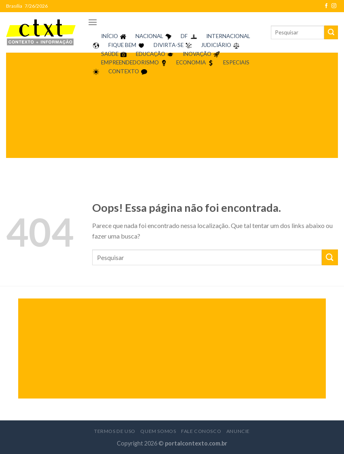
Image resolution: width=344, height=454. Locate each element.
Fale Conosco (201, 431)
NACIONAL (149, 36)
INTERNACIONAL (228, 36)
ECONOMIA (191, 62)
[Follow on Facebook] (326, 6)
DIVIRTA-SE (169, 45)
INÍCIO (109, 36)
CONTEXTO (123, 71)
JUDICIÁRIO (216, 45)
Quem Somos (158, 431)
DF (184, 36)
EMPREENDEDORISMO (130, 62)
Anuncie (238, 431)
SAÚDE (109, 54)
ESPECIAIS (236, 62)
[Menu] (92, 22)
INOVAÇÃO (197, 54)
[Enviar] (331, 32)
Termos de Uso (114, 431)
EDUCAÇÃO (150, 54)
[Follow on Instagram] (333, 6)
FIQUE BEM (122, 45)
